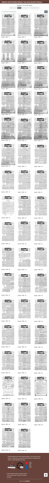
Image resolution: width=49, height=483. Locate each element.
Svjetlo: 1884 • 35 (22, 321)
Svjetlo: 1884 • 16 (5, 166)
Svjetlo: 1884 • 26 (22, 243)
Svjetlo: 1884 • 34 (5, 321)
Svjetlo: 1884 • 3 (38, 37)
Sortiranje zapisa (34, 7)
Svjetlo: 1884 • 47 (22, 424)
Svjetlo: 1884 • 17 (22, 166)
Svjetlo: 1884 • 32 (22, 295)
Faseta (11, 7)
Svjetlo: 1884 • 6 (38, 63)
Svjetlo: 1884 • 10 (5, 114)
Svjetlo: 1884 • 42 (38, 373)
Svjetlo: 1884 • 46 (5, 424)
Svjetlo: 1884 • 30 (38, 269)
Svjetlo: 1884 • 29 (22, 269)
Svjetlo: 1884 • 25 (5, 243)
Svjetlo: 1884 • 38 (22, 347)
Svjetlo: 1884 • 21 (38, 192)
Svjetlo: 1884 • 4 (5, 63)
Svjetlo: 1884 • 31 (5, 295)
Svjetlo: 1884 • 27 (38, 244)
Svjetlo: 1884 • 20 (22, 192)
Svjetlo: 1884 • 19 (5, 192)
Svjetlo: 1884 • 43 (5, 398)
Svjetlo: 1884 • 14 (22, 140)
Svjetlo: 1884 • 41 (22, 373)
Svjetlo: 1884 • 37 (5, 347)
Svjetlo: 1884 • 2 (22, 37)
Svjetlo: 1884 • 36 (38, 321)
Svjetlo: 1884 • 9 (38, 89)
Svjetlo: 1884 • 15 (38, 140)
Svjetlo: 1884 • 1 (5, 37)
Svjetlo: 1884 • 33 (38, 295)
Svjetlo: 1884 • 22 (5, 217)
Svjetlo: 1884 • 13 (5, 140)
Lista (16, 7)
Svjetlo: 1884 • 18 (38, 166)
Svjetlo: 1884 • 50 (22, 450)
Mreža (19, 7)
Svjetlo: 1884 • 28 (5, 269)
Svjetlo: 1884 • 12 (38, 114)
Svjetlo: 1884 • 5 (22, 63)
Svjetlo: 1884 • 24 (38, 218)
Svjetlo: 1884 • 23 (22, 218)
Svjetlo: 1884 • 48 (38, 424)
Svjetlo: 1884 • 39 (38, 347)
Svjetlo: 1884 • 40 (5, 372)
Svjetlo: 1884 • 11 (22, 114)
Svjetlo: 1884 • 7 (5, 88)
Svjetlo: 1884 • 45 (38, 399)
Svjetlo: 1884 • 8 (22, 89)
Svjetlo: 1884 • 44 (22, 398)
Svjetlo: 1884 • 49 (5, 450)
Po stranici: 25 (25, 7)
